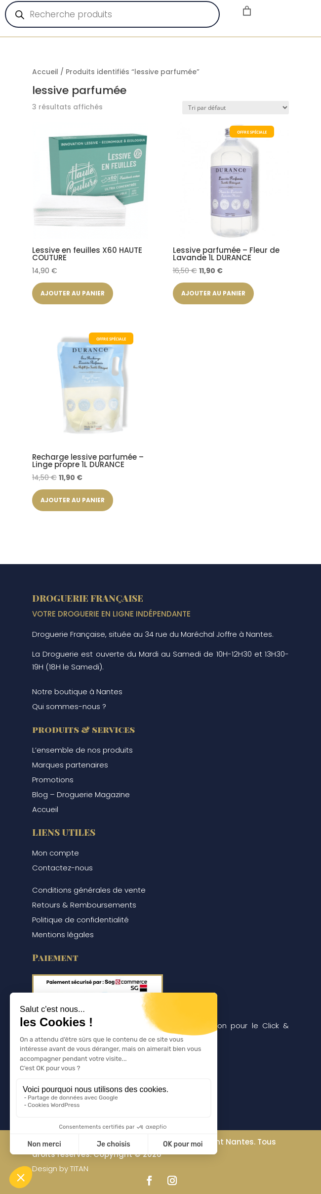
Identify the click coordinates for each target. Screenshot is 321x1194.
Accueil (45, 72)
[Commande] (235, 107)
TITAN (79, 1168)
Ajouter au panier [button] (74, 293)
